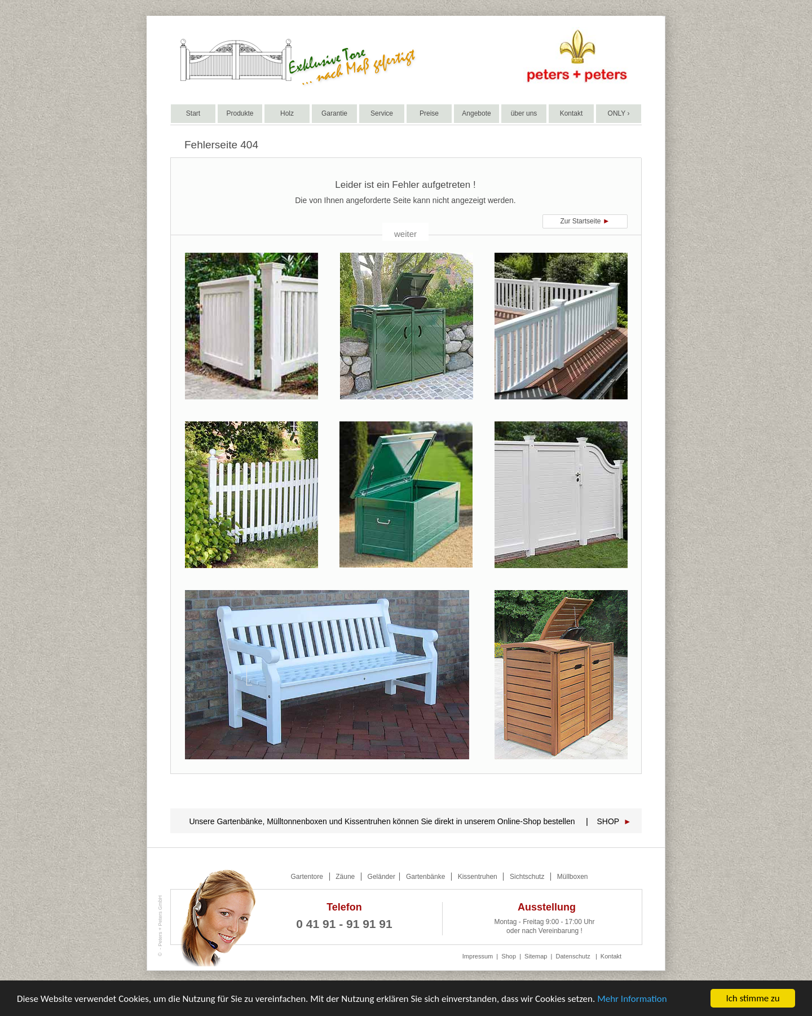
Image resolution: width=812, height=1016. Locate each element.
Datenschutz (573, 956)
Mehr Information (632, 999)
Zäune (345, 877)
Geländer (383, 877)
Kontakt (611, 956)
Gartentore (307, 877)
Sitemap (535, 956)
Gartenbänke (425, 877)
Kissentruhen (477, 877)
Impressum (477, 956)
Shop (508, 956)
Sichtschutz (527, 877)
